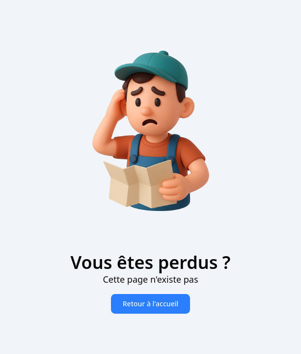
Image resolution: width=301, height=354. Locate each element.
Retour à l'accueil (150, 303)
